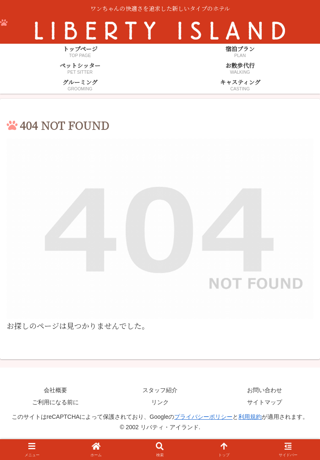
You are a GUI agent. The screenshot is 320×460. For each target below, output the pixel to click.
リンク (160, 402)
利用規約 (250, 416)
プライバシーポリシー (203, 416)
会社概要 (55, 390)
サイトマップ (264, 402)
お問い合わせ (264, 390)
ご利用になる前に (55, 402)
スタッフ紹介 (160, 390)
